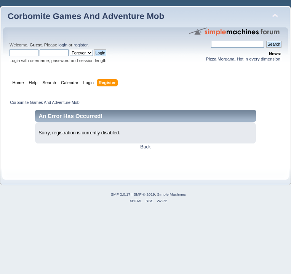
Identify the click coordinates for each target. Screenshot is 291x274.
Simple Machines (171, 194)
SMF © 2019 (144, 194)
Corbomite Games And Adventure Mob (86, 16)
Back (145, 147)
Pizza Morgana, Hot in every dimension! (243, 59)
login (62, 45)
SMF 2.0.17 (121, 194)
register (81, 45)
